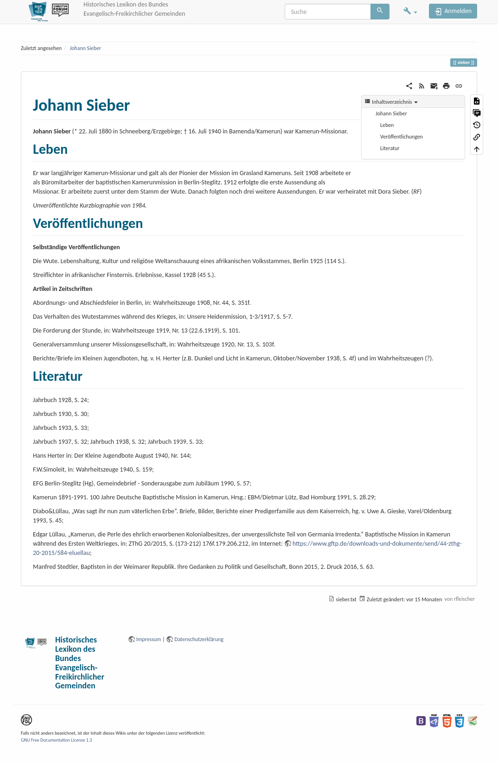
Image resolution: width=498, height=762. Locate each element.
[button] (410, 12)
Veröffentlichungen (401, 136)
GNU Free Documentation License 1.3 (56, 740)
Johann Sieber (85, 48)
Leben (387, 125)
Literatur (389, 148)
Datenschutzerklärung (198, 639)
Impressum (148, 639)
